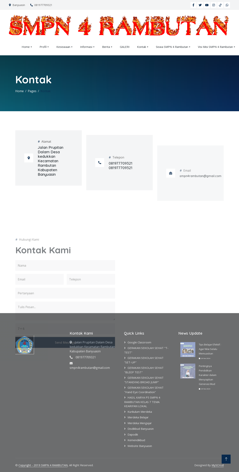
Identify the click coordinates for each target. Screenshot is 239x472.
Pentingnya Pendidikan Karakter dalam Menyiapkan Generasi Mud (207, 375)
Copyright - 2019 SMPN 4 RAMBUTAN (43, 465)
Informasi (86, 47)
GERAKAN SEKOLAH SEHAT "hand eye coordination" (144, 390)
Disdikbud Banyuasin (141, 429)
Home (26, 47)
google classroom (139, 342)
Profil (43, 47)
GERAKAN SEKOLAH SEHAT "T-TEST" (146, 350)
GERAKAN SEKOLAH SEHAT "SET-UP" (144, 360)
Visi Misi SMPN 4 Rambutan (215, 47)
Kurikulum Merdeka (140, 411)
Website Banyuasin (140, 446)
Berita (106, 47)
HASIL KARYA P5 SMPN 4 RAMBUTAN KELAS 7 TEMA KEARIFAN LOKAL (142, 402)
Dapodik (133, 434)
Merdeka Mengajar (140, 423)
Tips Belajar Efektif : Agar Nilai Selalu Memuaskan (210, 349)
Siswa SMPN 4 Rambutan (172, 47)
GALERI (125, 47)
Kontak (141, 47)
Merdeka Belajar (138, 417)
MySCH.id (218, 465)
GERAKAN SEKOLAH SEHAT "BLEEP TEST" (144, 370)
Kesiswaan (63, 47)
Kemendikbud (136, 440)
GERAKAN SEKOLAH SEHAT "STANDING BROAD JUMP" (144, 380)
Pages (32, 91)
